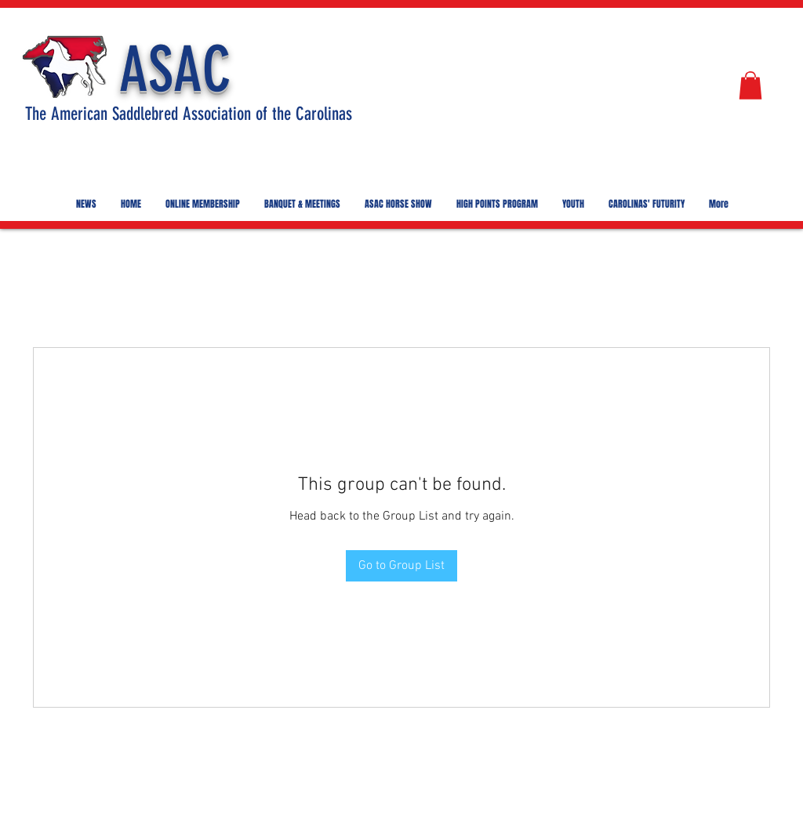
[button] (750, 85)
